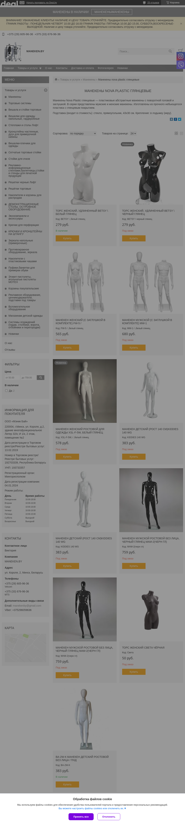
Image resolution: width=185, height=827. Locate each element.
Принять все (81, 816)
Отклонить (108, 816)
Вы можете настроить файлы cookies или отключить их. (91, 808)
